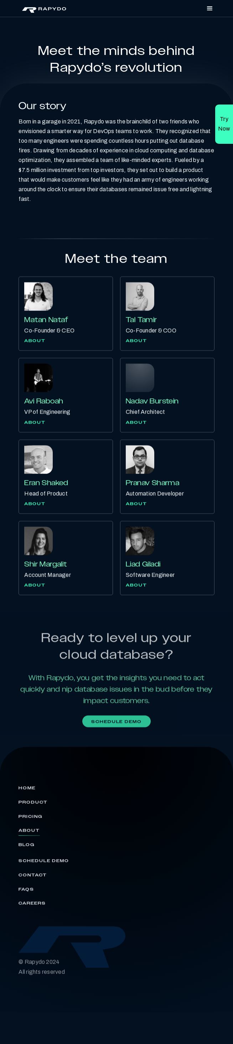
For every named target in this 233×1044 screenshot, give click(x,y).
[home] (42, 8)
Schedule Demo (44, 863)
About (34, 341)
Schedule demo (116, 722)
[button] (210, 8)
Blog (27, 847)
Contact (33, 877)
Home (27, 790)
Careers (32, 906)
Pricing (30, 819)
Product (33, 804)
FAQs (26, 892)
